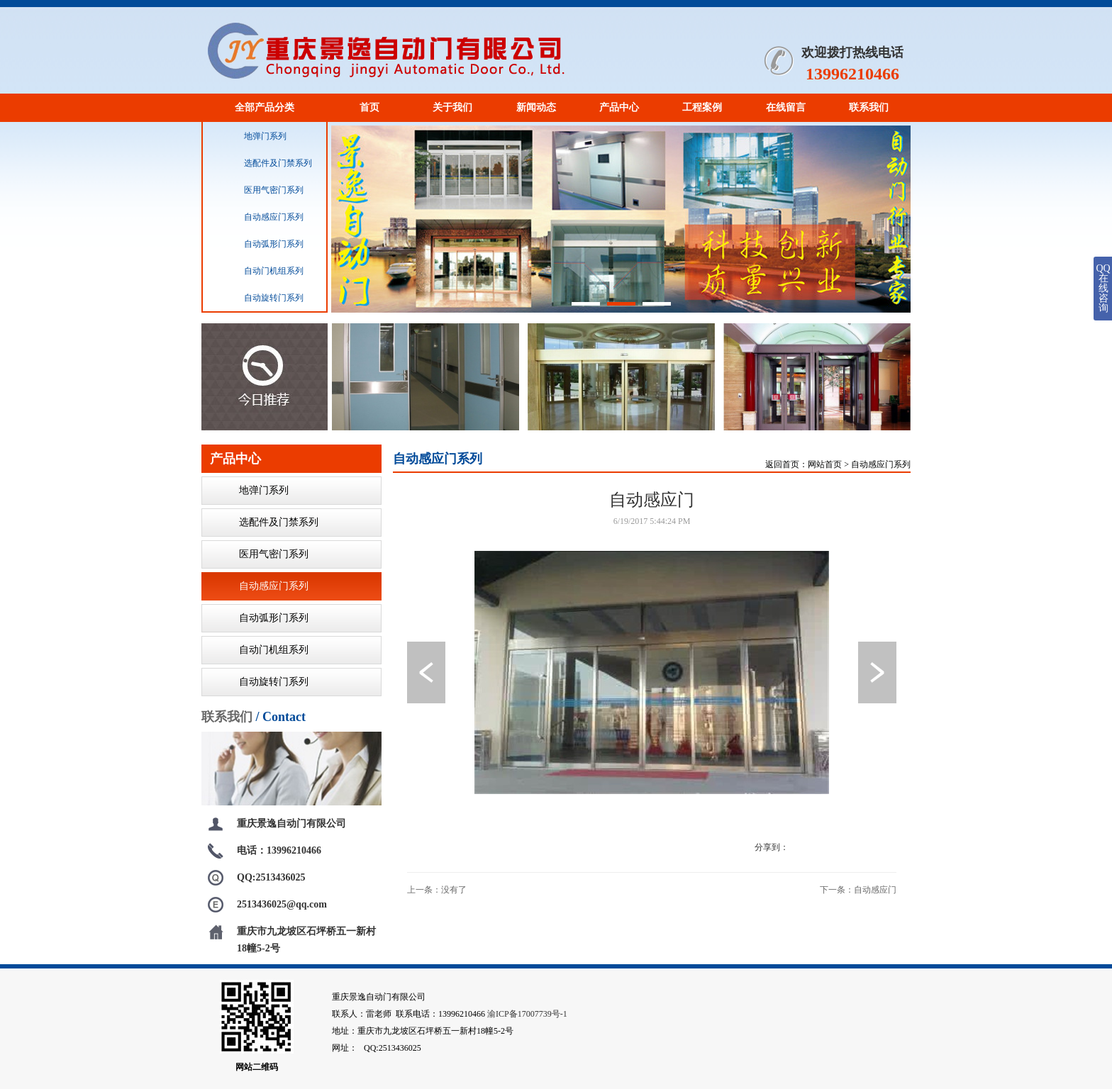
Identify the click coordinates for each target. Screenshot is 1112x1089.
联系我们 (869, 107)
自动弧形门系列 (259, 243)
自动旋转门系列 (259, 297)
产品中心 (619, 107)
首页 (369, 107)
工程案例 (702, 107)
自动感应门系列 (259, 216)
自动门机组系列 (259, 270)
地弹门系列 (250, 136)
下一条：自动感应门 (858, 890)
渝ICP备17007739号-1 (527, 1014)
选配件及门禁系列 (263, 163)
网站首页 (825, 464)
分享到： (772, 847)
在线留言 (786, 107)
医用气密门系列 (259, 190)
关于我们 (452, 107)
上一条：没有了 (437, 890)
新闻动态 (536, 107)
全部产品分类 (264, 107)
